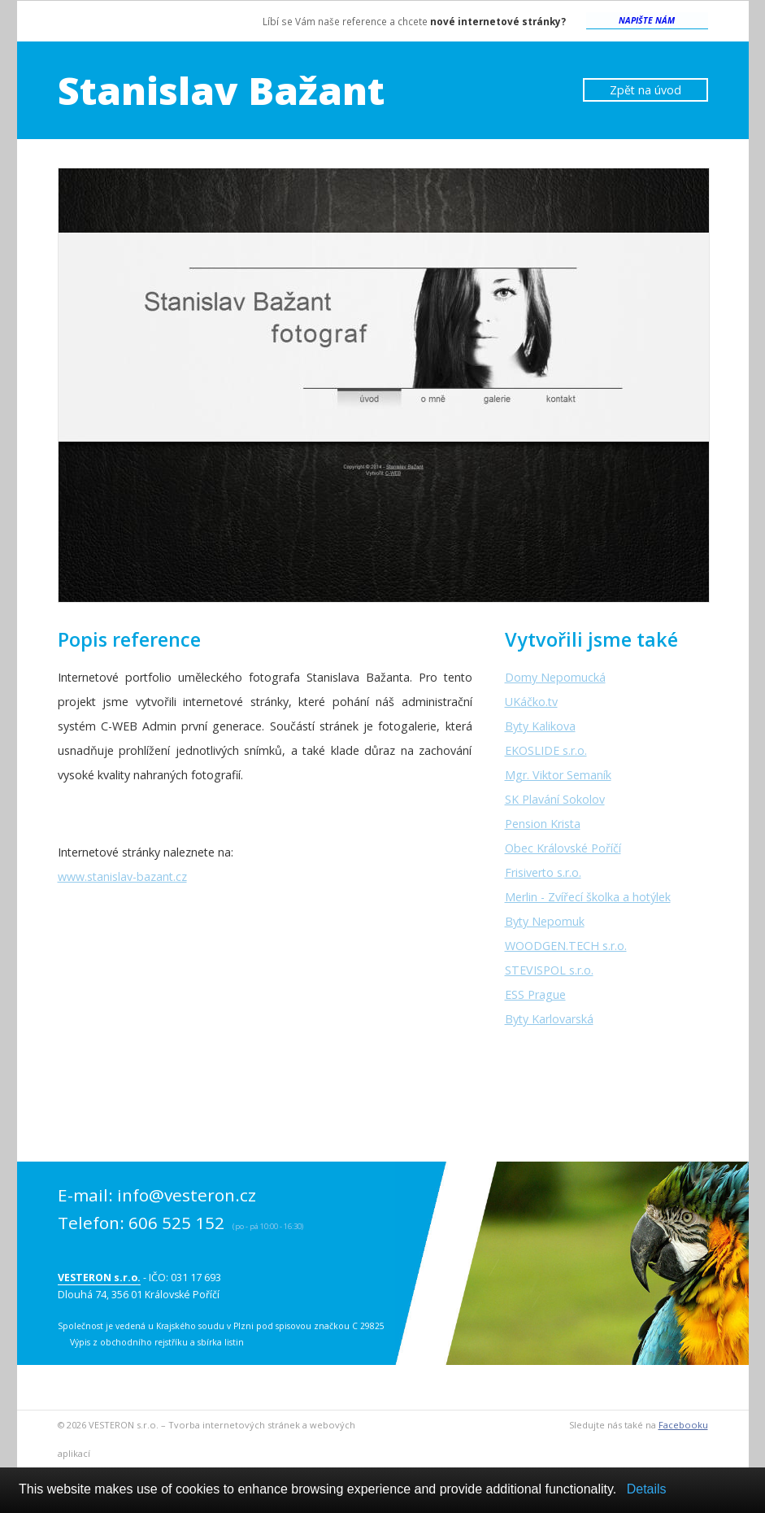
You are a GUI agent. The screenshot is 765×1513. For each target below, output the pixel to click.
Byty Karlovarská (549, 1019)
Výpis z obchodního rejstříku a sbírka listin (157, 1342)
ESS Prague (535, 994)
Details (647, 1489)
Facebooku (683, 1425)
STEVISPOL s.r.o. (549, 970)
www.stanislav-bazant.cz (122, 876)
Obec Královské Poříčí (563, 848)
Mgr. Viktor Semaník (558, 775)
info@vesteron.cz (186, 1195)
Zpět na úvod (645, 90)
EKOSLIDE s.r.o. (546, 750)
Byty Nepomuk (545, 921)
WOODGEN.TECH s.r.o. (566, 945)
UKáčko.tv (531, 701)
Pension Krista (542, 823)
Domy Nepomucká (555, 677)
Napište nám (647, 20)
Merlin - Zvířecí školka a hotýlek (588, 897)
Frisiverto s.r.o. (543, 872)
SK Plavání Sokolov (555, 799)
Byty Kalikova (540, 726)
